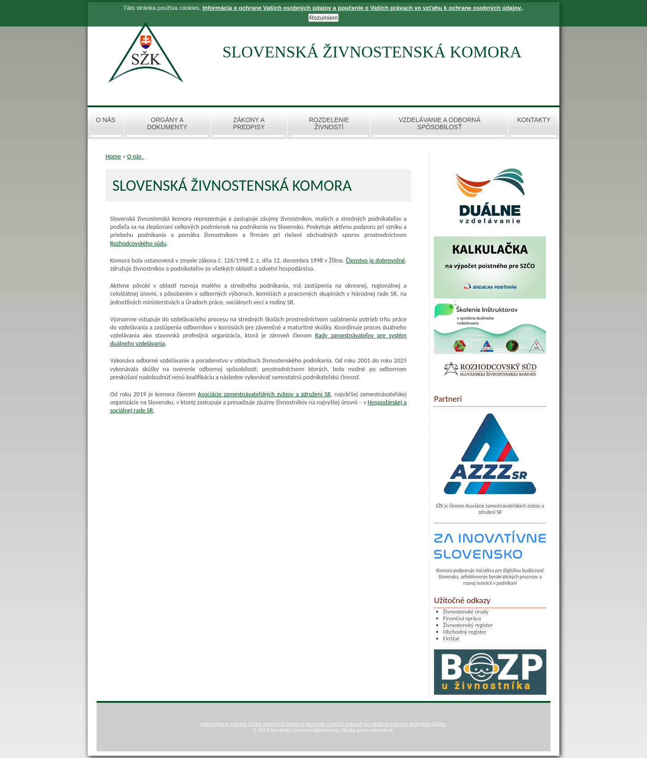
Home (113, 156)
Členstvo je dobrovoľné (375, 260)
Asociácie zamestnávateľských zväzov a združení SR (264, 394)
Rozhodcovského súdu (138, 243)
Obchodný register (465, 631)
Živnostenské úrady (465, 611)
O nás (135, 156)
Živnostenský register (468, 625)
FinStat (451, 638)
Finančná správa (462, 618)
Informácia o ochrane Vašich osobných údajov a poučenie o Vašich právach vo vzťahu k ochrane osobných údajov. (323, 724)
